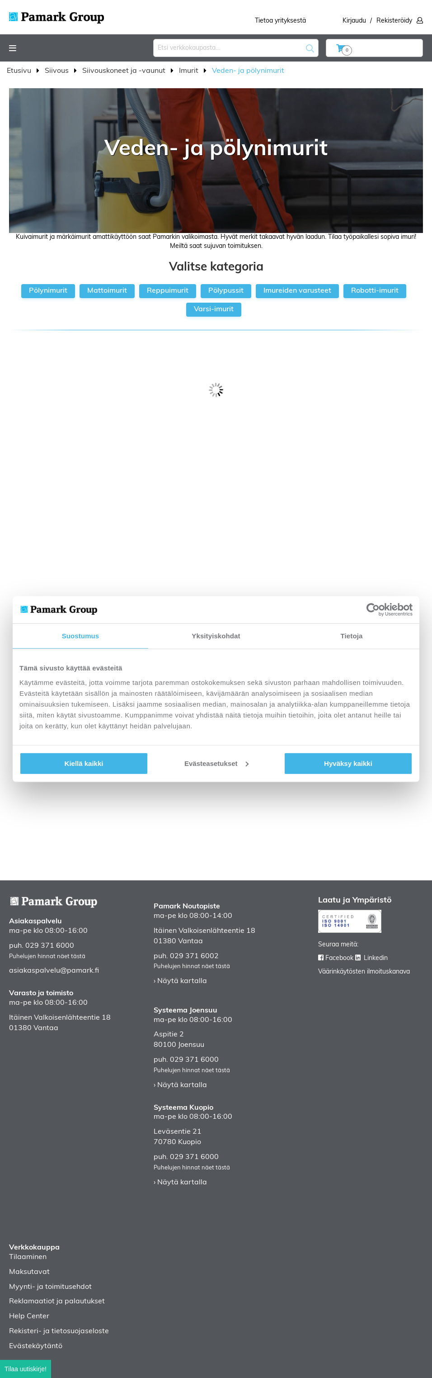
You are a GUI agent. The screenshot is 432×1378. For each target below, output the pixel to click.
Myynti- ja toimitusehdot (50, 1287)
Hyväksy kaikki (348, 763)
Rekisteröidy (394, 21)
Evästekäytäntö (35, 1346)
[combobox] (236, 48)
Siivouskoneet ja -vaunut (124, 71)
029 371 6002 (194, 956)
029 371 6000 (49, 946)
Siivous (57, 71)
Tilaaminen (28, 1257)
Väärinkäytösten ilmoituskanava (364, 972)
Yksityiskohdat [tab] (216, 636)
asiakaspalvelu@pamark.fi (54, 970)
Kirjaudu (354, 21)
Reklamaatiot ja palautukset (57, 1301)
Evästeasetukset (216, 763)
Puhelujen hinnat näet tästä (47, 957)
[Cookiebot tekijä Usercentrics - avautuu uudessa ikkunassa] (373, 610)
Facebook (339, 958)
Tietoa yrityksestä (280, 21)
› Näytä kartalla (180, 981)
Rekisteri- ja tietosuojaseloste (59, 1331)
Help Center (29, 1316)
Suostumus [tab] (80, 636)
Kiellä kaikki (84, 763)
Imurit (189, 71)
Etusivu (20, 71)
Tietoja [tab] (352, 636)
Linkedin (376, 958)
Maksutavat (29, 1272)
